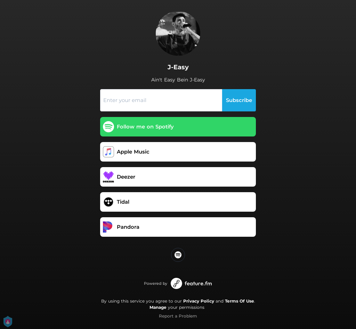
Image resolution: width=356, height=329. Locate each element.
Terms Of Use (239, 301)
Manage (158, 307)
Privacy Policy (198, 301)
